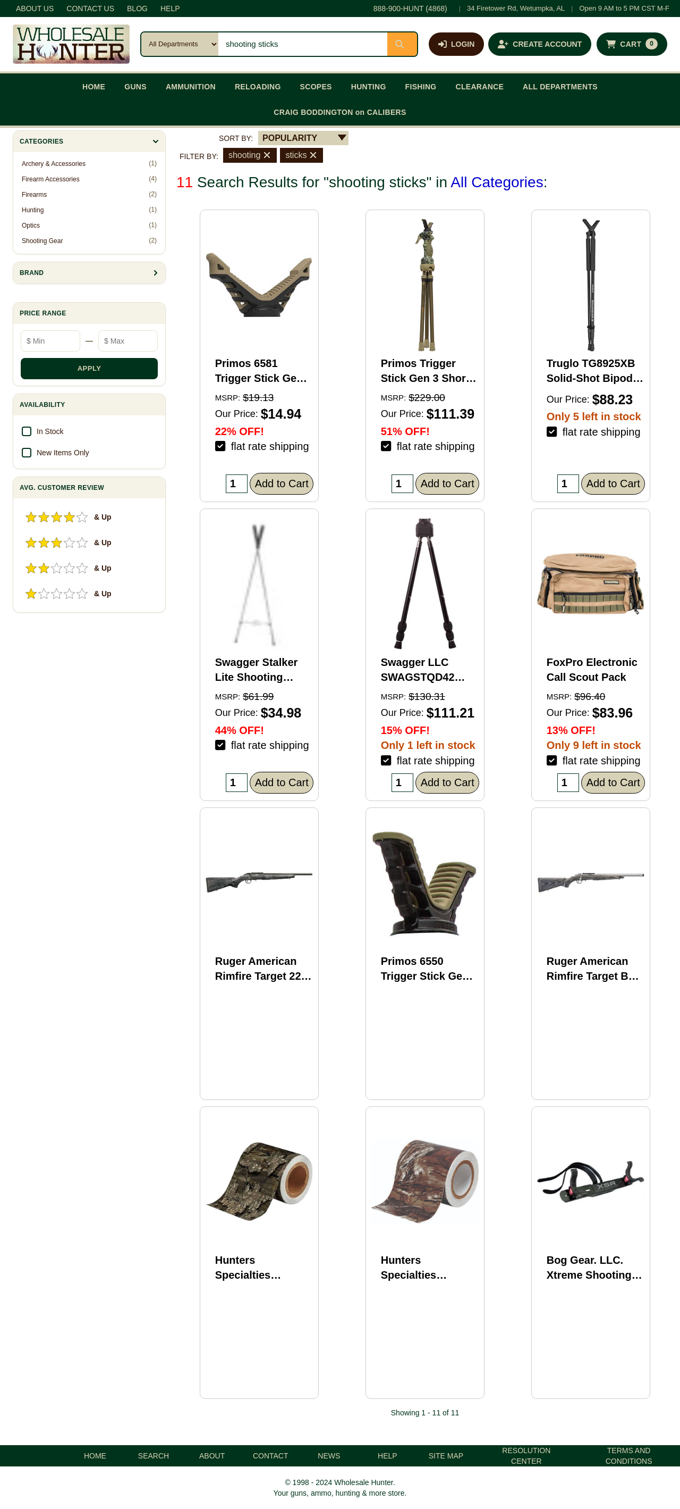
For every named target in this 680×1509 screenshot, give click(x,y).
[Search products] (302, 44)
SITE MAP (446, 1456)
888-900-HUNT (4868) (410, 8)
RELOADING (258, 86)
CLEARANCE (480, 86)
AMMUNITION (191, 86)
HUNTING (368, 86)
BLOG (137, 8)
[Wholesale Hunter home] (71, 44)
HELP (170, 8)
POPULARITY (289, 138)
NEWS (329, 1456)
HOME (93, 86)
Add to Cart (282, 483)
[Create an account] (539, 44)
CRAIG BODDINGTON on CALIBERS (340, 112)
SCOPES (316, 86)
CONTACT (270, 1456)
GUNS (135, 86)
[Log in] (456, 44)
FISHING (421, 86)
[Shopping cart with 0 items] (632, 44)
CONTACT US (90, 8)
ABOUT (212, 1456)
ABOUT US (35, 8)
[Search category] (179, 44)
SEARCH (153, 1456)
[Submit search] (402, 44)
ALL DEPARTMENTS (560, 86)
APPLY (89, 368)
